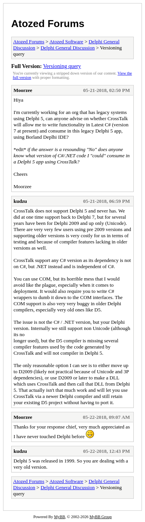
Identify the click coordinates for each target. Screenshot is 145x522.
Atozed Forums (47, 23)
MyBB (59, 517)
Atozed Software (66, 41)
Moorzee (23, 90)
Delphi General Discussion (68, 48)
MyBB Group (100, 517)
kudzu (20, 201)
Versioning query (62, 66)
